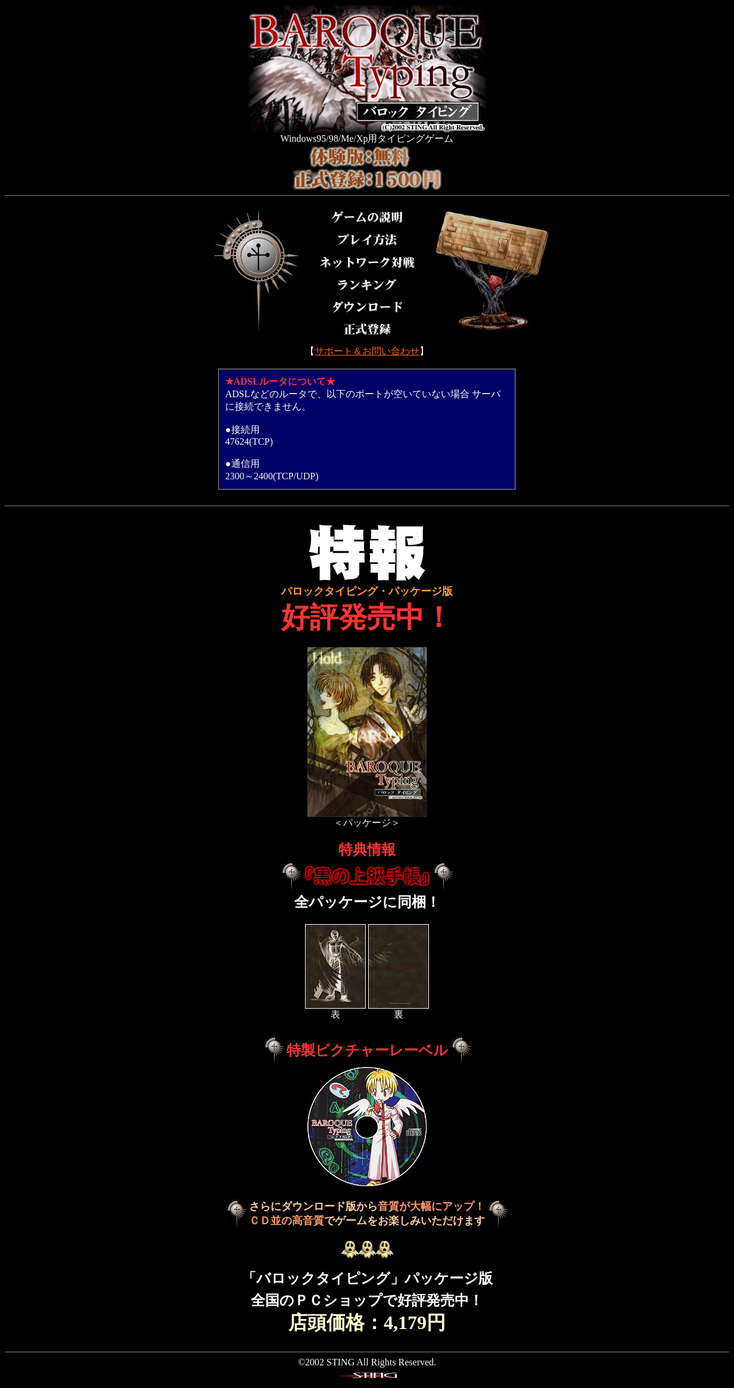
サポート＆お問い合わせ (367, 351)
